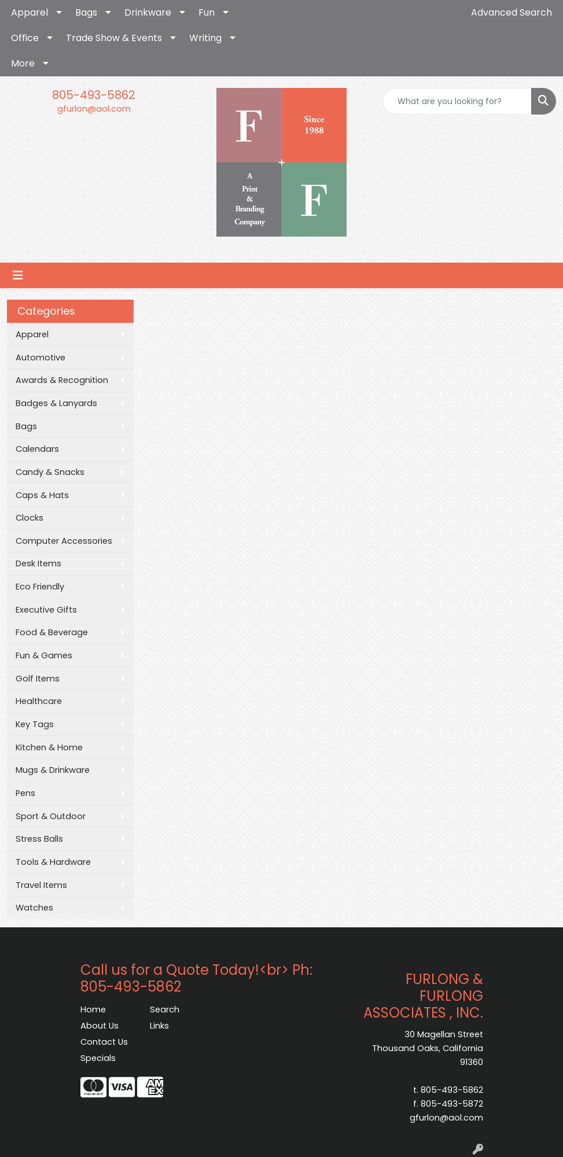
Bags (86, 12)
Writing (205, 38)
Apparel (29, 12)
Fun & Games (44, 655)
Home (93, 1009)
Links (159, 1025)
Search (164, 1009)
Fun (206, 12)
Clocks (29, 518)
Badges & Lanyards (56, 403)
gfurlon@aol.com (94, 109)
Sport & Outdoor (51, 816)
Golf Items (38, 678)
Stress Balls (39, 839)
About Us (99, 1025)
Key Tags (35, 724)
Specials (98, 1058)
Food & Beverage (52, 632)
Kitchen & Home (49, 747)
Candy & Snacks (50, 472)
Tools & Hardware (53, 862)
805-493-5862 (93, 95)
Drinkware (147, 12)
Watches (34, 907)
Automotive (40, 357)
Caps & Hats (42, 495)
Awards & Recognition (62, 380)
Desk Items (38, 563)
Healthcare (39, 701)
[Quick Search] (457, 101)
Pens (25, 793)
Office (25, 38)
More (23, 63)
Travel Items (41, 885)
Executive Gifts (46, 610)
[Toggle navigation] (18, 275)
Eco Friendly (40, 586)
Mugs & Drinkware (53, 770)
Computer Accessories (64, 541)
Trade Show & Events (114, 38)
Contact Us (104, 1042)
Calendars (37, 449)
